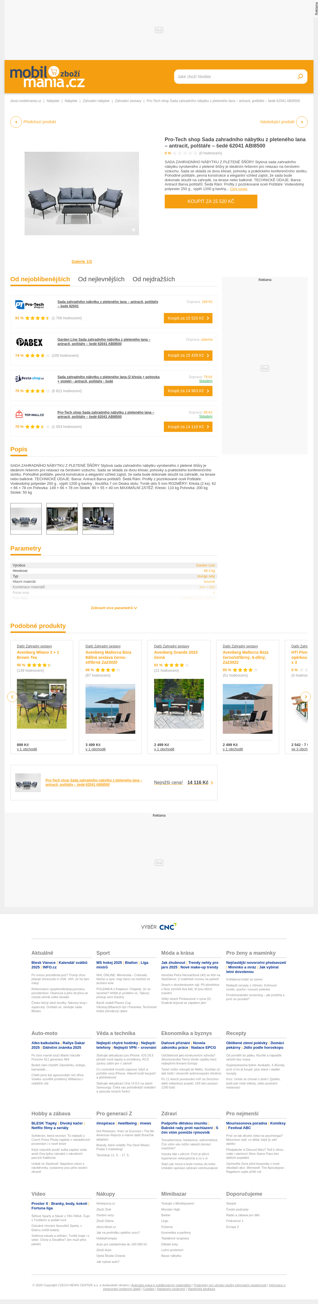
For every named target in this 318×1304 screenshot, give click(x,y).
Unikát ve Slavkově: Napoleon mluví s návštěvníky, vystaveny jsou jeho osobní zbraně (59, 1168)
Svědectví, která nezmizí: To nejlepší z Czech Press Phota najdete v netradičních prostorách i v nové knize (60, 1140)
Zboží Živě (103, 1209)
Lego (164, 1221)
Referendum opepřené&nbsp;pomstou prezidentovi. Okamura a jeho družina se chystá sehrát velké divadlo (59, 993)
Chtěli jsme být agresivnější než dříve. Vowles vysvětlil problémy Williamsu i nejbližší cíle (57, 1079)
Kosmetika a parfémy (176, 1232)
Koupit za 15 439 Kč (186, 355)
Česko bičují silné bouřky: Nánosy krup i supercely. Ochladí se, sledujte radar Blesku (59, 1007)
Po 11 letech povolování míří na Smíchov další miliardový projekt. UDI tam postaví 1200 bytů (190, 1083)
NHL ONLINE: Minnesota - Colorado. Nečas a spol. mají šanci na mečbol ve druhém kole (123, 979)
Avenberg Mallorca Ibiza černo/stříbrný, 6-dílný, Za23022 (246, 657)
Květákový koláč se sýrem (244, 979)
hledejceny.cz (105, 1203)
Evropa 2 (232, 1227)
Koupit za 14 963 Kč (186, 390)
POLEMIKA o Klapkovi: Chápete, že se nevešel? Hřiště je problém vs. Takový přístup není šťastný (123, 993)
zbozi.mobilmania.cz (25, 101)
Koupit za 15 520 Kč (211, 201)
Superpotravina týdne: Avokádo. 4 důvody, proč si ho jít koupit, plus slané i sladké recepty (255, 1069)
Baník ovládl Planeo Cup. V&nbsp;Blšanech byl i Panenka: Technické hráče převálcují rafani (126, 1007)
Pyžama (167, 1227)
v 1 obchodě (27, 749)
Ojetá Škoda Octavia (110, 1255)
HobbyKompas (106, 1238)
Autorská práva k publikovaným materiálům (161, 1285)
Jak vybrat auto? (108, 1261)
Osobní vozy (105, 1215)
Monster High (170, 1209)
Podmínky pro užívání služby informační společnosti (230, 1285)
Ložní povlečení (172, 1250)
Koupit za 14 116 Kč (186, 426)
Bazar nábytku (171, 1255)
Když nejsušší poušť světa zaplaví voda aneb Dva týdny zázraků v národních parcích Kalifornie (59, 1154)
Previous (12, 696)
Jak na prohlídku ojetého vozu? (118, 1232)
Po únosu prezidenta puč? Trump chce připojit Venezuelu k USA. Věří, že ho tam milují (60, 979)
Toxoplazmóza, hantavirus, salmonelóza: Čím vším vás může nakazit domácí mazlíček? (189, 1144)
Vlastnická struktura (201, 1289)
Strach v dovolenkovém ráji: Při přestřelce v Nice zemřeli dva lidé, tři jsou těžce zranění (190, 989)
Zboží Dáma (105, 1221)
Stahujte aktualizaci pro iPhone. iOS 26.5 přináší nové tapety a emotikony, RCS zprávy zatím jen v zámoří (125, 1059)
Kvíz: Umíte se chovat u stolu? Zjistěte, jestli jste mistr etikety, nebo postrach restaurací (253, 1083)
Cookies (148, 1289)
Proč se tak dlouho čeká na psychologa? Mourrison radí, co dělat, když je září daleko (254, 1140)
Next (306, 697)
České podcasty (237, 1209)
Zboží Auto (104, 1250)
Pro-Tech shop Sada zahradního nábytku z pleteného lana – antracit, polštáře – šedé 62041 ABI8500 (105, 414)
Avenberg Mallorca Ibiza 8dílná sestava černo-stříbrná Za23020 (108, 657)
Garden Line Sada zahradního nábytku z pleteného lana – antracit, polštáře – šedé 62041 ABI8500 (103, 342)
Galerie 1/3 (82, 261)
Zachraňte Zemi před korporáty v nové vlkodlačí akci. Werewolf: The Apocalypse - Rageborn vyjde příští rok (256, 1168)
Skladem (205, 381)
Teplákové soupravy (175, 1238)
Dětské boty (169, 1244)
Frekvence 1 (235, 1221)
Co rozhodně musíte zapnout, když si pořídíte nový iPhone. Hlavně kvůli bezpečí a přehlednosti (126, 1073)
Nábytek (53, 101)
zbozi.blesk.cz (106, 1227)
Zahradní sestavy (128, 101)
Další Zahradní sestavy (34, 646)
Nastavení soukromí (171, 1289)
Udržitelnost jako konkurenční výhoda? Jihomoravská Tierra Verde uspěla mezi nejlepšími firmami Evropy (188, 1059)
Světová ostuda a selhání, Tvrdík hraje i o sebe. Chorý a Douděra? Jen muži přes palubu (60, 1240)
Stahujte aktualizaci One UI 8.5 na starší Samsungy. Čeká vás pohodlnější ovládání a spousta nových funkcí (126, 1087)
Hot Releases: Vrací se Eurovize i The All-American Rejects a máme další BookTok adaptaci (125, 1135)
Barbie (165, 1215)
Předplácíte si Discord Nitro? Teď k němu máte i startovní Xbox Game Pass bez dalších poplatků (254, 1154)
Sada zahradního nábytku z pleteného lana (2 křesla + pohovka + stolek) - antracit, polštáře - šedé (108, 379)
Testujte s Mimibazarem (177, 1203)
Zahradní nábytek (96, 101)
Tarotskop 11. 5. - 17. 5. (113, 1155)
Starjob (231, 1203)
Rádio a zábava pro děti (242, 1215)
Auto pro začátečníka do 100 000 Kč (121, 1244)
